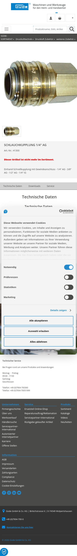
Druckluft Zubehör (44, 39)
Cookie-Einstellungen (13, 485)
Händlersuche (9, 422)
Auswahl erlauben (38, 331)
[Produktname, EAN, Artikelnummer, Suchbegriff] (50, 29)
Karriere (6, 441)
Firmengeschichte (11, 408)
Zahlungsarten (9, 472)
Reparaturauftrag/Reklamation (40, 413)
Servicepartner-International (10, 428)
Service (50, 186)
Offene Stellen (9, 445)
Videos (64, 417)
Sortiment (66, 408)
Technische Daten (12, 186)
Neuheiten (66, 422)
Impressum (8, 463)
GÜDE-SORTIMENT (6, 37)
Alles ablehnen (38, 341)
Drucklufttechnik (24, 39)
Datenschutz (8, 481)
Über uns (7, 413)
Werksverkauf (9, 417)
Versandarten (9, 468)
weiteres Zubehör (65, 39)
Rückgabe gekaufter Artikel (38, 422)
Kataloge (65, 413)
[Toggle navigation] (6, 29)
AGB (4, 459)
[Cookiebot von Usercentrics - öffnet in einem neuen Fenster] (59, 211)
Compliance (8, 476)
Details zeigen (58, 310)
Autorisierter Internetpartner (10, 435)
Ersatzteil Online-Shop (36, 408)
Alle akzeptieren (38, 320)
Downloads (34, 186)
